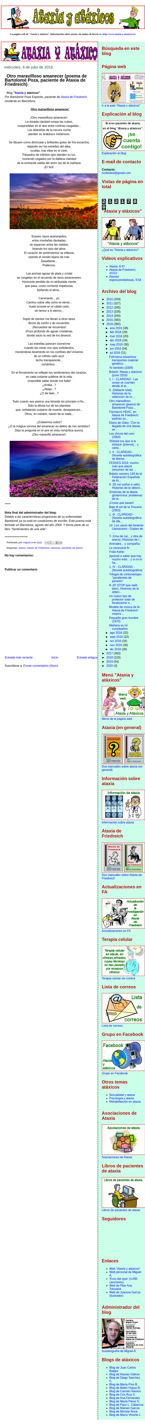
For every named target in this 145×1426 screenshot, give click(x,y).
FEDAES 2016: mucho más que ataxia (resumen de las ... (124, 466)
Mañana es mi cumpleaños (118, 627)
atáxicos (55, 547)
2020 (110, 665)
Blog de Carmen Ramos (125, 1391)
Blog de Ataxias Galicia (124, 1374)
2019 (110, 661)
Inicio (54, 657)
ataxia (22, 547)
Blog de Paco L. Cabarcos (126, 1404)
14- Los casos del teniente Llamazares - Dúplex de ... (126, 529)
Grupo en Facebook (115, 1073)
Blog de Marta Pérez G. (124, 1401)
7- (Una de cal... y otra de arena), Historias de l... (125, 538)
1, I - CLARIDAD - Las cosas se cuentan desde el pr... (123, 383)
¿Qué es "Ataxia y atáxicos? (120, 249)
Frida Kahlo (116, 551)
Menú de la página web (117, 718)
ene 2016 (116, 328)
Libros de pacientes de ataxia (121, 1210)
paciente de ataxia (72, 547)
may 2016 (117, 344)
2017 (110, 653)
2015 (110, 319)
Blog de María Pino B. (123, 1384)
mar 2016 (116, 336)
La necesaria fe (119, 547)
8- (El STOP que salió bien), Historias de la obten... (124, 589)
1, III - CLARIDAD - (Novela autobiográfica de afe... (125, 518)
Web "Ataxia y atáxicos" (124, 1268)
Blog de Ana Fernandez (124, 1398)
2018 (110, 657)
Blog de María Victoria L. (125, 1414)
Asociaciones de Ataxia (117, 1157)
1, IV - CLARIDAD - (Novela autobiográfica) (125, 568)
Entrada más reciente (19, 657)
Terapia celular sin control (118, 978)
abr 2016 (116, 340)
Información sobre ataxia (118, 822)
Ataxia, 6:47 (117, 266)
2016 (110, 324)
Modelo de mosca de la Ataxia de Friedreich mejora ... (124, 610)
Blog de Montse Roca (123, 1411)
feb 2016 (116, 332)
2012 (110, 307)
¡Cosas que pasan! (121, 502)
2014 (110, 315)
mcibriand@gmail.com (116, 173)
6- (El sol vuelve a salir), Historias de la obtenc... (126, 486)
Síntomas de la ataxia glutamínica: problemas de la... (125, 495)
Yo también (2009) (121, 367)
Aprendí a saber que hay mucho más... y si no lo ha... (125, 559)
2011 (110, 303)
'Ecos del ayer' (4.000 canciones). (123, 1280)
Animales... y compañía (124, 543)
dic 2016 (116, 649)
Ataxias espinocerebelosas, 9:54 (125, 278)
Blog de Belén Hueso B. (125, 1387)
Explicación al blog (114, 153)
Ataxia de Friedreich (74, 97)
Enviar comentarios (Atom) (40, 665)
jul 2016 (115, 352)
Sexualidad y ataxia (122, 1094)
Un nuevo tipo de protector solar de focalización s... (122, 599)
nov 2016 (116, 645)
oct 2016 (116, 641)
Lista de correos (112, 1025)
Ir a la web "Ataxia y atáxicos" (121, 105)
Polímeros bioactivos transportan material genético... (123, 360)
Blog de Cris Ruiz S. (122, 1394)
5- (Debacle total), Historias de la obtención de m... (122, 393)
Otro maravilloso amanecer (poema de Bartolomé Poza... (124, 404)
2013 (110, 311)
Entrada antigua (87, 657)
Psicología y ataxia (121, 1098)
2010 (110, 299)
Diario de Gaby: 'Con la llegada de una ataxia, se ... (125, 426)
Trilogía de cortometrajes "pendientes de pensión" (125, 578)
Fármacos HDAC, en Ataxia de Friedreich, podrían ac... (124, 415)
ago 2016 (116, 632)
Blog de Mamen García (124, 1408)
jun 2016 (116, 348)
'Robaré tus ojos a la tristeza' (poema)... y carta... (124, 444)
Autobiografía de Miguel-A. (119, 1351)
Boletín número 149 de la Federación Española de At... (125, 477)
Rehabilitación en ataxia (125, 1101)
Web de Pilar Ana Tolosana (120, 1287)
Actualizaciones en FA (116, 930)
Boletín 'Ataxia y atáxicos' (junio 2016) (125, 373)
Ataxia (19, 92)
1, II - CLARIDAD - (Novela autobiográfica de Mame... (125, 455)
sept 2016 (117, 636)
